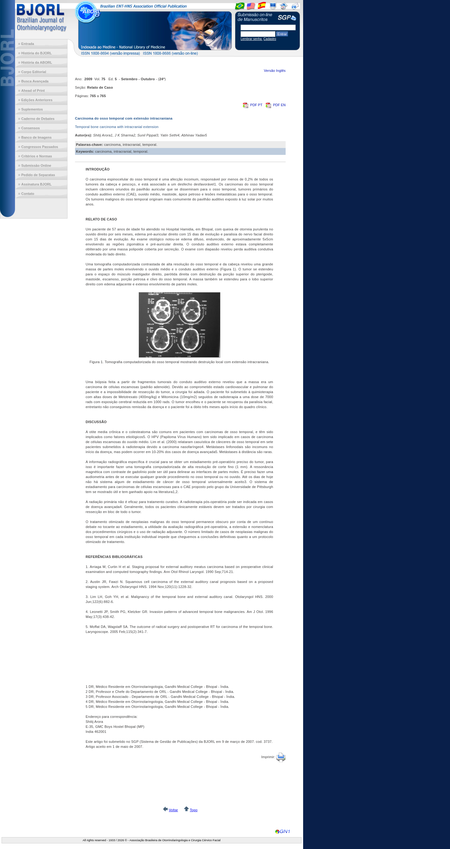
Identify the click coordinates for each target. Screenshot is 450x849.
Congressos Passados (39, 147)
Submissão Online (36, 165)
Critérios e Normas (36, 156)
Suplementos (32, 109)
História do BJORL (36, 53)
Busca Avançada (34, 81)
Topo (194, 810)
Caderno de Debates (37, 119)
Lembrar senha (251, 39)
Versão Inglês (275, 70)
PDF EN (275, 105)
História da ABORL (36, 62)
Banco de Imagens (36, 137)
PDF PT (252, 105)
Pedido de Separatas (38, 175)
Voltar (173, 810)
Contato (27, 193)
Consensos (30, 128)
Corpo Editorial (33, 72)
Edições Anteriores (36, 100)
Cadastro (269, 39)
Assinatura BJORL (36, 184)
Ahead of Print (33, 90)
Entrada (27, 44)
